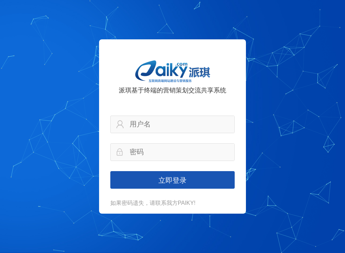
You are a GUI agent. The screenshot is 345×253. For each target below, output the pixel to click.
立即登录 (172, 180)
